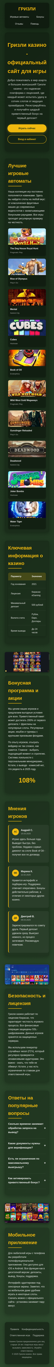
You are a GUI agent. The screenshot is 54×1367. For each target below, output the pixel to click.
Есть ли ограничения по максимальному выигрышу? (23, 1162)
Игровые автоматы (19, 17)
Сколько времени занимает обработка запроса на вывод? (25, 1128)
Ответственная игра (20, 1335)
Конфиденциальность (33, 1329)
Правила (14, 1329)
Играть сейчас (27, 128)
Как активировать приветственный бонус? (24, 1180)
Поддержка (38, 1335)
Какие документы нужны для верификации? (24, 1145)
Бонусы (40, 17)
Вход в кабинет (27, 139)
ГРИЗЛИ (27, 8)
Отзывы (19, 24)
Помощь (35, 24)
